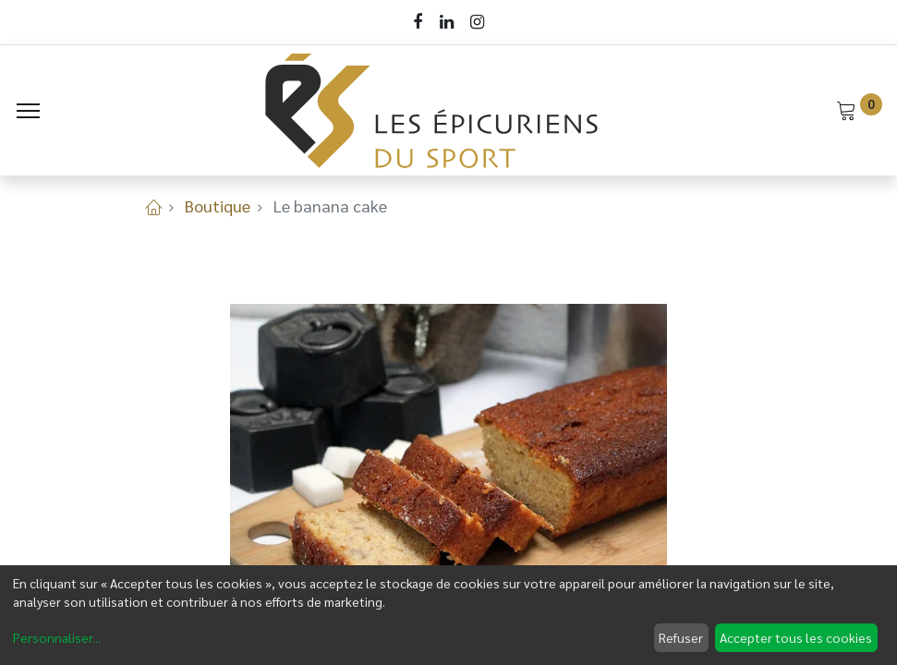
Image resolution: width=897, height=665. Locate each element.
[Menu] (28, 111)
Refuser (681, 637)
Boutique (217, 205)
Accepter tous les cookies (796, 637)
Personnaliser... (57, 637)
